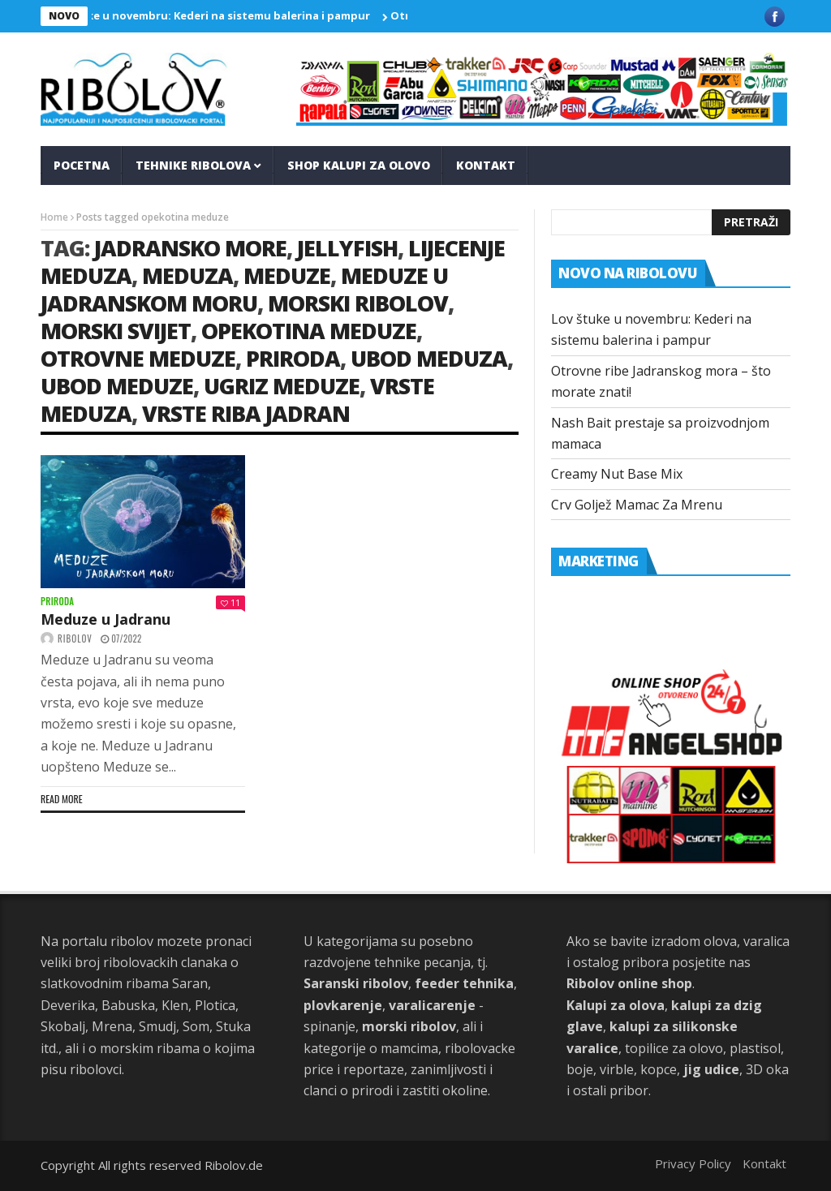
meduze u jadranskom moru (244, 289)
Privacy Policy (693, 1163)
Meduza (187, 275)
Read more (62, 799)
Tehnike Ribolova (193, 165)
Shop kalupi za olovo (358, 165)
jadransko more (190, 248)
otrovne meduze (138, 358)
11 (230, 602)
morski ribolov (358, 303)
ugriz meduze (282, 386)
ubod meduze (117, 386)
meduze (286, 275)
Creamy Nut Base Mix (616, 474)
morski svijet (116, 331)
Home (54, 217)
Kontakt (485, 165)
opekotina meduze (308, 331)
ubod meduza (429, 358)
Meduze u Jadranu (105, 619)
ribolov (75, 638)
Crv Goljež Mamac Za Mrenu (636, 505)
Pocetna (82, 165)
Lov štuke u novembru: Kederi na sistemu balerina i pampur (214, 15)
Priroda (57, 601)
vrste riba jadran (246, 413)
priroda (293, 358)
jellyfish (347, 248)
